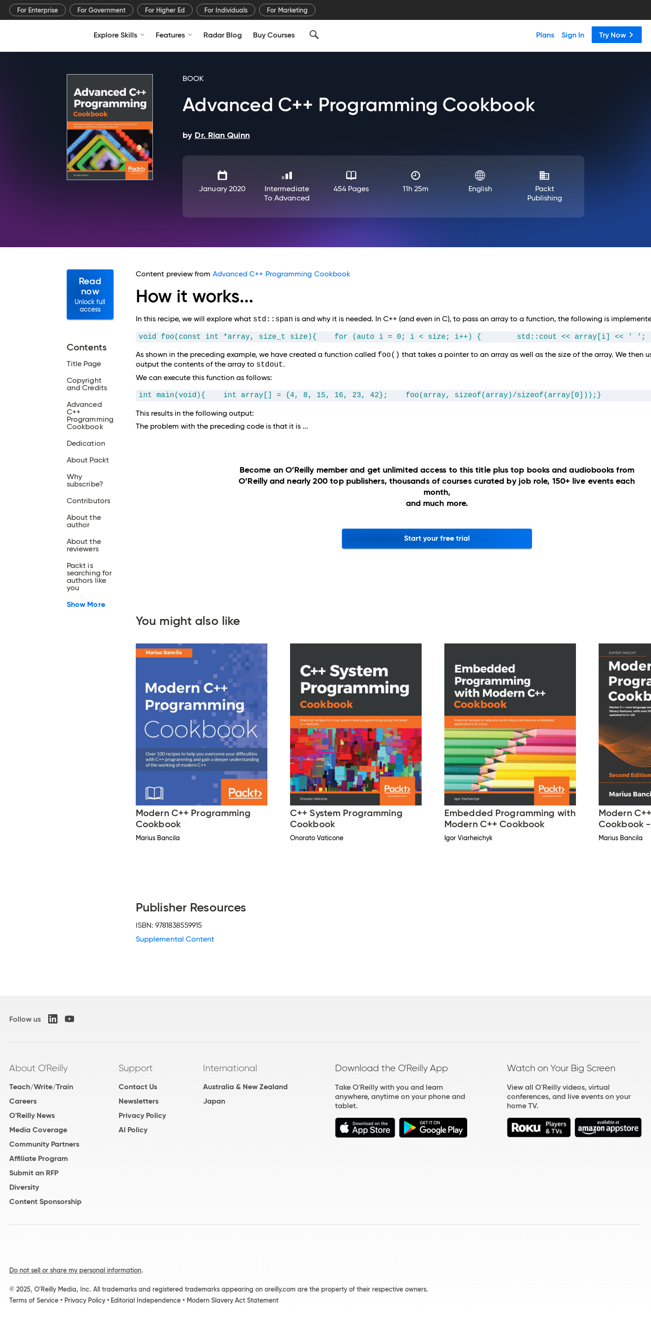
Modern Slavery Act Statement (232, 1300)
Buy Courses (274, 34)
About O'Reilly (38, 1067)
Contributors (88, 501)
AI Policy (133, 1130)
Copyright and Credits (87, 384)
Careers (23, 1101)
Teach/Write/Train (41, 1087)
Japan (214, 1101)
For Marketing (287, 10)
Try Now (616, 34)
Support (136, 1067)
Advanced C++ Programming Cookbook (90, 416)
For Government (101, 10)
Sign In (573, 34)
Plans (545, 34)
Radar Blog (222, 34)
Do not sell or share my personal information (75, 1270)
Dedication (86, 443)
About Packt (88, 460)
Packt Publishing (545, 193)
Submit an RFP (33, 1173)
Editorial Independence (146, 1300)
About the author (84, 521)
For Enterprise (37, 10)
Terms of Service (33, 1300)
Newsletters (138, 1101)
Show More (86, 604)
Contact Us (138, 1087)
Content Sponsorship (45, 1201)
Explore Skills (119, 34)
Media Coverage (38, 1130)
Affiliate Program (38, 1158)
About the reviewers (84, 545)
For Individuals (225, 10)
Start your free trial (437, 538)
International (230, 1067)
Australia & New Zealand (245, 1087)
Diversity (24, 1187)
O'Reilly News (32, 1115)
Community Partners (44, 1144)
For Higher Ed (165, 10)
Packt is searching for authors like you (89, 577)
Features (174, 34)
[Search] (314, 34)
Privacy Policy (142, 1115)
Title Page (84, 364)
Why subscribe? (85, 480)
